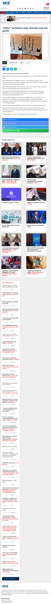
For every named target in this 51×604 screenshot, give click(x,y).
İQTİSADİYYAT (29, 12)
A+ (22, 63)
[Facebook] (18, 8)
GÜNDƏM (7, 12)
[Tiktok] (28, 8)
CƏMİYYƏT (17, 12)
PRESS (46, 12)
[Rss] (33, 8)
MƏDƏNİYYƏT (36, 12)
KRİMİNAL (23, 12)
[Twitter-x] (20, 8)
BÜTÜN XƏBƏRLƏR (10, 578)
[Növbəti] (2, 20)
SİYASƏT (12, 12)
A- (28, 62)
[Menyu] (3, 12)
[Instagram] (23, 8)
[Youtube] (25, 8)
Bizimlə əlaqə (4, 8)
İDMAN (42, 12)
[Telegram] (30, 8)
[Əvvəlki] (2, 16)
